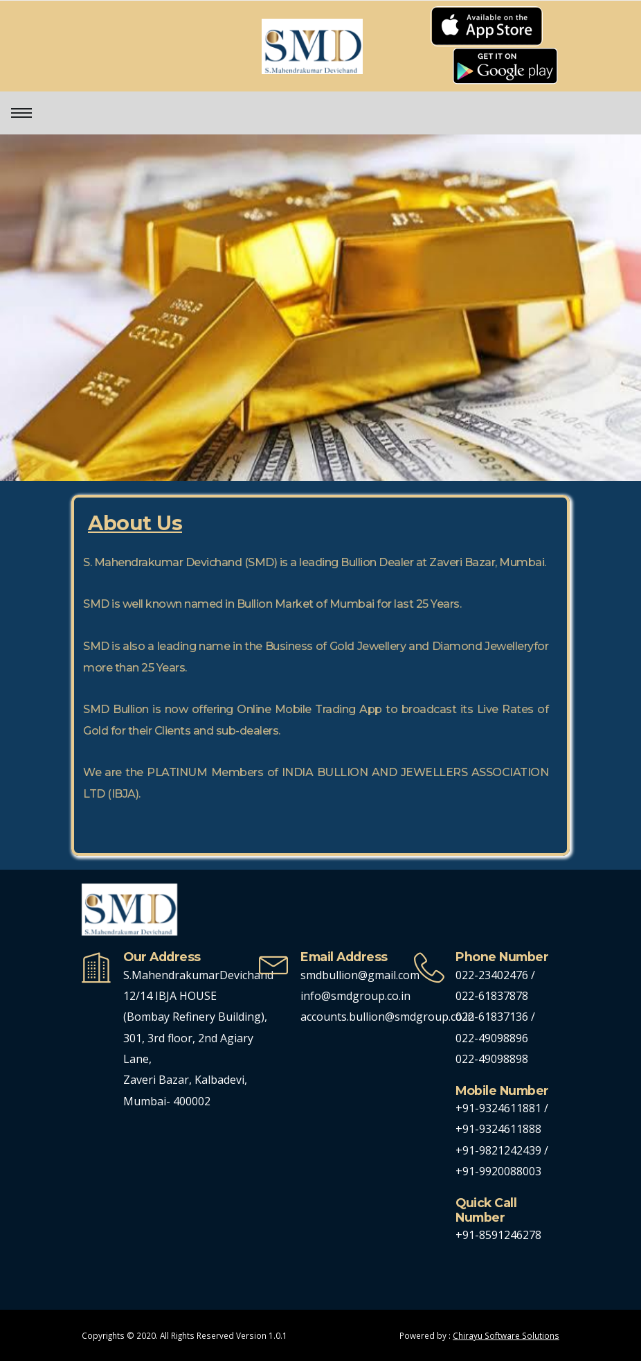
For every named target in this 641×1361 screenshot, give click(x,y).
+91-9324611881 (499, 1108)
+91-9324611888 (498, 1128)
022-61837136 (491, 1016)
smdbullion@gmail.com (359, 975)
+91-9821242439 (499, 1150)
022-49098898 (491, 1058)
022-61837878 (491, 995)
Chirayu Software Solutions (506, 1335)
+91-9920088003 (498, 1171)
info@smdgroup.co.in (355, 995)
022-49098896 (491, 1038)
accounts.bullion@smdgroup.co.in (387, 1016)
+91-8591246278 (498, 1235)
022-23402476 (491, 975)
